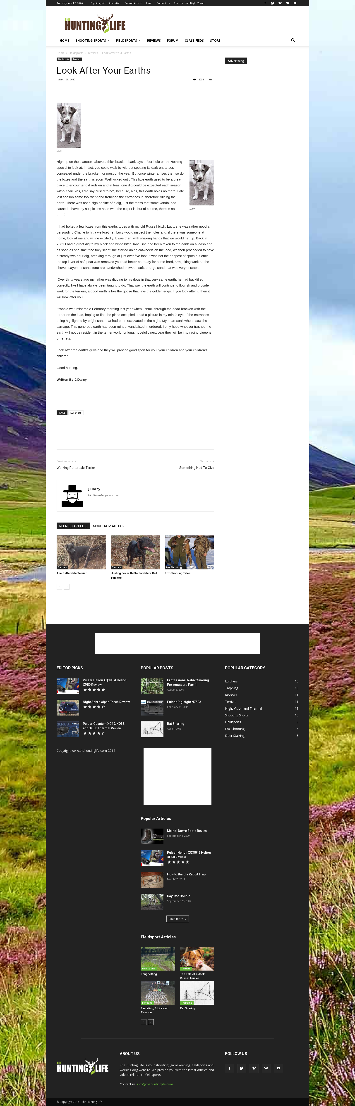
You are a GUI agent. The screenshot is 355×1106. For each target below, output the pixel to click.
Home (64, 40)
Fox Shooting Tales (177, 573)
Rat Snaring (175, 723)
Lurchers (76, 412)
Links (149, 3)
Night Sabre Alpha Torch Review (106, 702)
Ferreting (147, 1002)
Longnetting (149, 974)
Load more (177, 919)
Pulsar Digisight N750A (184, 702)
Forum (172, 40)
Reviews (154, 40)
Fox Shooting (174, 567)
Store (215, 40)
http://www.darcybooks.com (103, 495)
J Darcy (94, 489)
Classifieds (194, 40)
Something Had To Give (196, 468)
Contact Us (163, 3)
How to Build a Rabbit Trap (186, 874)
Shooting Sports (93, 40)
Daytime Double (178, 896)
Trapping (186, 1002)
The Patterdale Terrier (72, 573)
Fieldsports (128, 40)
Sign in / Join (98, 3)
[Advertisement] (216, 23)
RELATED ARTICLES (73, 526)
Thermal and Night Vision (189, 3)
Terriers (93, 53)
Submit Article (133, 3)
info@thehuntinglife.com (155, 1084)
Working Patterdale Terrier (76, 468)
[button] (293, 41)
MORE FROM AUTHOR (109, 526)
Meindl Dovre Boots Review (187, 831)
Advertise (114, 3)
